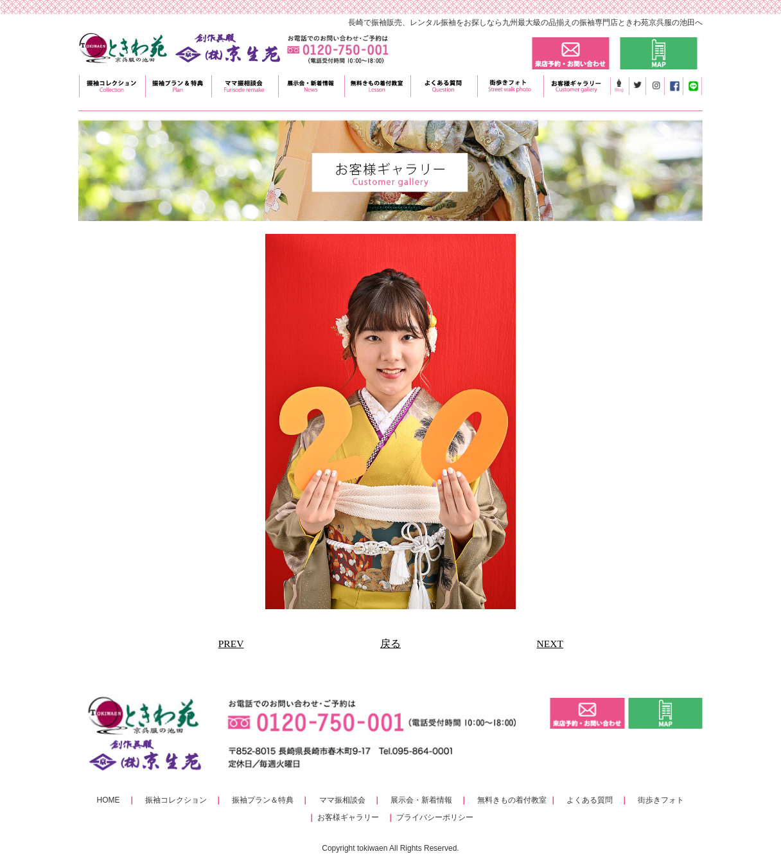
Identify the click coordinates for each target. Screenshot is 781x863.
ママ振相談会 (342, 800)
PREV (231, 643)
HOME (108, 800)
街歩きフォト (661, 800)
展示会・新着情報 (421, 800)
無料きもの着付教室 (512, 800)
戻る (390, 643)
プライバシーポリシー (434, 817)
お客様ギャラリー (348, 817)
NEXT (550, 643)
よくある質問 (589, 800)
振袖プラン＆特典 (263, 800)
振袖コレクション (176, 800)
